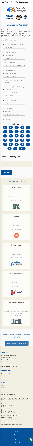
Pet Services (9, 95)
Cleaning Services (10, 58)
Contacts (16, 442)
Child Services (9, 55)
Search (6, 172)
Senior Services (9, 106)
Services (16, 437)
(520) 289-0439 (8, 412)
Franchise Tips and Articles (8, 394)
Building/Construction (11, 50)
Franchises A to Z (5, 374)
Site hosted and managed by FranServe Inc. (11, 424)
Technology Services (11, 114)
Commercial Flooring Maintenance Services (11, 61)
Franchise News (5, 392)
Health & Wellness (10, 76)
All (22, 148)
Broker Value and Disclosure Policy (11, 419)
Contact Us (4, 388)
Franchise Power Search (16, 347)
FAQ (2, 390)
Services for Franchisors (7, 360)
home (16, 431)
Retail (7, 103)
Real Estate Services (11, 98)
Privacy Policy (5, 421)
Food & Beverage (10, 73)
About (16, 434)
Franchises (16, 440)
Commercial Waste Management (15, 65)
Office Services (9, 89)
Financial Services (10, 71)
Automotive (8, 47)
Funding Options (5, 357)
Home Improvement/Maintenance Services (13, 80)
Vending (7, 119)
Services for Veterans (6, 362)
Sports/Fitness (9, 109)
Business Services (10, 53)
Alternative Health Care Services (15, 44)
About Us (3, 385)
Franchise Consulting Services (8, 355)
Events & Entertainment (12, 68)
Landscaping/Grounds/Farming (14, 87)
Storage (7, 111)
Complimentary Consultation (8, 364)
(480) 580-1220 (8, 406)
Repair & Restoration (11, 100)
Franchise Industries (6, 376)
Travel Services (9, 117)
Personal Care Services (12, 92)
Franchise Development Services (9, 366)
